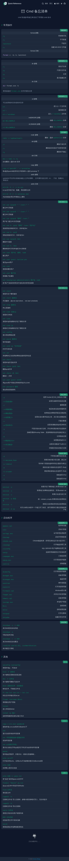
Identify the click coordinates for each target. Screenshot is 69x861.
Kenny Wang (36, 859)
